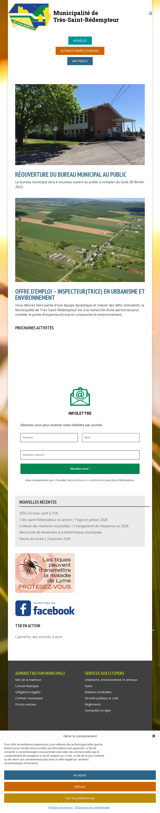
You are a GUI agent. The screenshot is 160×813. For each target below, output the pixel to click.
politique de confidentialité (89, 480)
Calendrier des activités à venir (39, 637)
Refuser (80, 786)
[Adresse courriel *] (80, 454)
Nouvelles (80, 40)
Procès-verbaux (25, 704)
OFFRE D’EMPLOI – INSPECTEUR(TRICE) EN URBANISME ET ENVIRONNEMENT (80, 294)
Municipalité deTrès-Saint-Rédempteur (86, 16)
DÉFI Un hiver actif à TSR (38, 513)
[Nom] (111, 437)
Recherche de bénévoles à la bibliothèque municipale (60, 532)
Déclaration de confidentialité (92, 807)
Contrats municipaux (29, 698)
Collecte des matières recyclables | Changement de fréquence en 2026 (74, 526)
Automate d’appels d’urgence (80, 51)
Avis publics (80, 61)
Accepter (80, 775)
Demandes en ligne (98, 710)
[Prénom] (49, 437)
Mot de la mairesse (28, 680)
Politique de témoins (60, 807)
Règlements (93, 704)
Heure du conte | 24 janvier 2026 (45, 538)
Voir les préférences (80, 798)
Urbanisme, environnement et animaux (111, 680)
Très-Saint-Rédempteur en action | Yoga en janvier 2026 (63, 519)
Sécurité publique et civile (102, 698)
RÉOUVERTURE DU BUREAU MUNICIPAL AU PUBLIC (70, 174)
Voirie (88, 686)
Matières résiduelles (98, 692)
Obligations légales (28, 692)
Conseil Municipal (27, 686)
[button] (154, 736)
